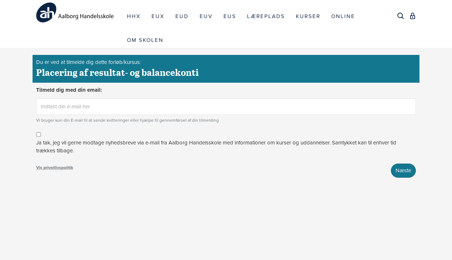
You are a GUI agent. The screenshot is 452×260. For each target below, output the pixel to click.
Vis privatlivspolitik (54, 167)
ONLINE (343, 16)
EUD (182, 16)
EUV (206, 16)
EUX (158, 16)
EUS (229, 16)
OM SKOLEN (145, 40)
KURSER (308, 16)
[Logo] (78, 12)
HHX (134, 16)
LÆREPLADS (266, 16)
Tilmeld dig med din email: (69, 90)
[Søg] (400, 16)
